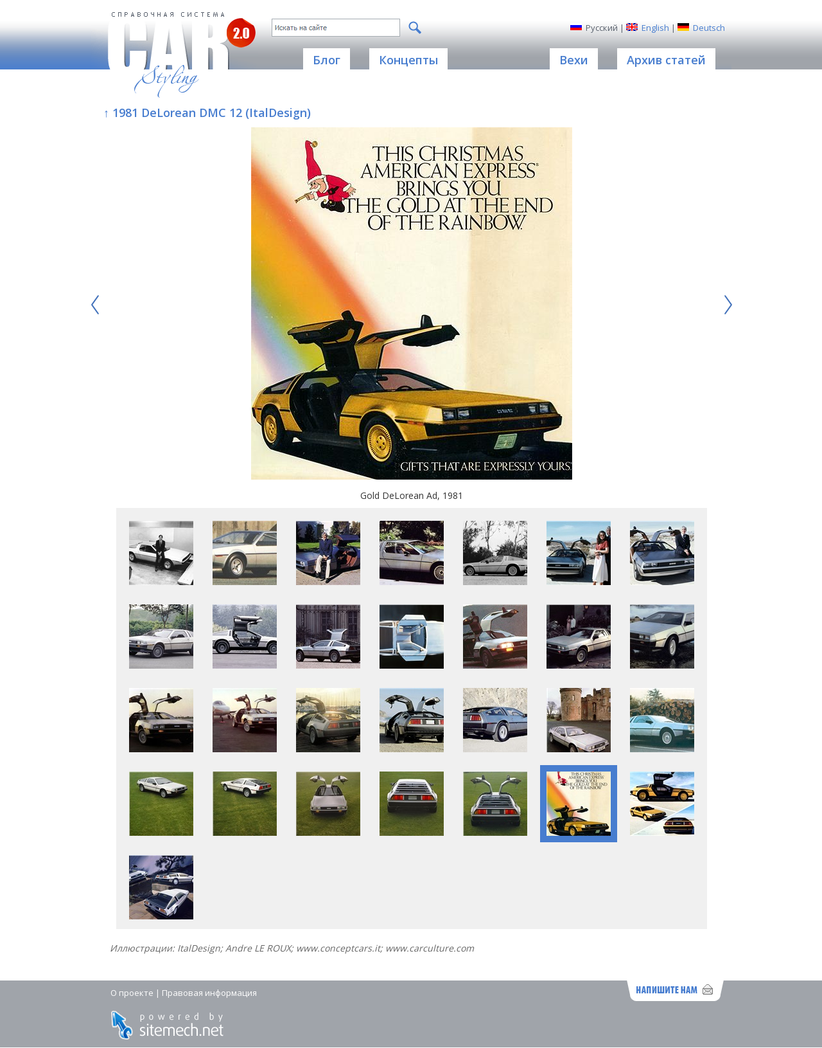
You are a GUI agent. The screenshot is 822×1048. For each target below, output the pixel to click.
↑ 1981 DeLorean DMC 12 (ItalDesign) (207, 112)
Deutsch (709, 27)
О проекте (131, 992)
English (655, 27)
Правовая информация (209, 992)
